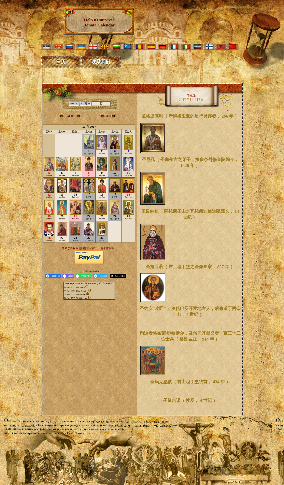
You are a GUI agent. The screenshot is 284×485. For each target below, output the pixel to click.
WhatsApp (83, 276)
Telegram (100, 276)
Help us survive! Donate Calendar (99, 22)
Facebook (53, 276)
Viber (68, 276)
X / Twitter (117, 276)
